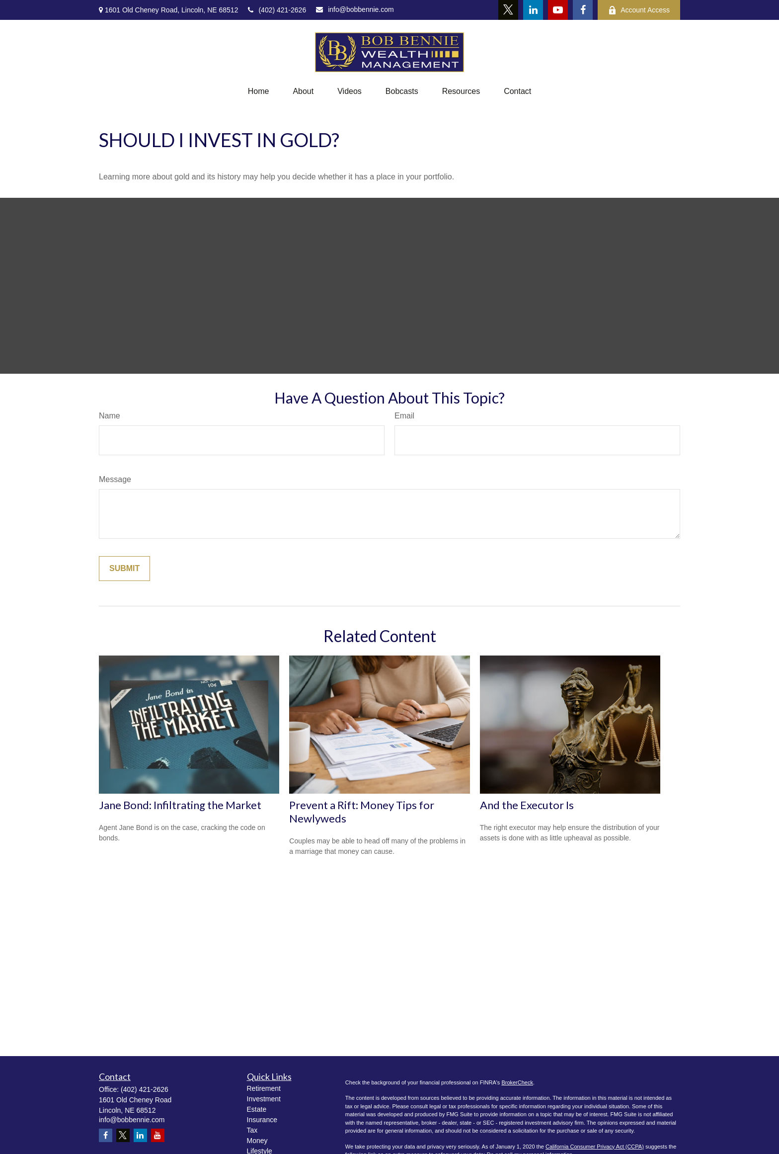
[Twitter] (508, 10)
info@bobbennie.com (355, 9)
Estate (257, 1109)
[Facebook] (583, 10)
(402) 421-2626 (277, 10)
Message (115, 479)
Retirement (264, 1088)
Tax (252, 1130)
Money (257, 1141)
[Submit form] (124, 568)
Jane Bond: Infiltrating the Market (180, 805)
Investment (264, 1099)
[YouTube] (558, 10)
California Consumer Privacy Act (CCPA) (594, 1147)
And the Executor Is (527, 805)
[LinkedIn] (533, 10)
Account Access (639, 10)
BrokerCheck (517, 1082)
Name (109, 416)
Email (404, 416)
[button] (258, 91)
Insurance (262, 1120)
